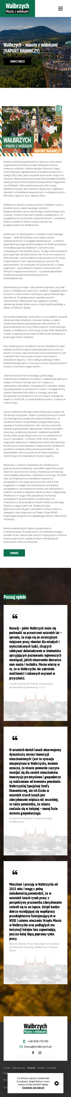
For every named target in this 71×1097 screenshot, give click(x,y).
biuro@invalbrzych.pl (37, 1047)
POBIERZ (14, 553)
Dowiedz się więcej (33, 1087)
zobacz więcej (17, 61)
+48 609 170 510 (37, 1041)
